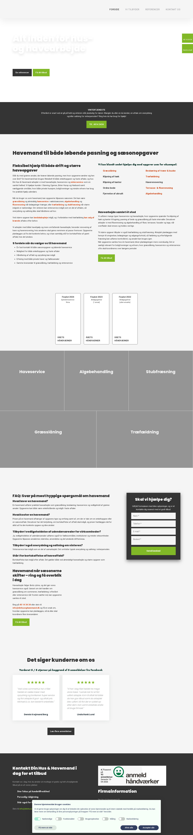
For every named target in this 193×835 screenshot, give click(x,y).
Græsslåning (109, 170)
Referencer (152, 9)
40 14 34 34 (25, 604)
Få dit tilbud (41, 72)
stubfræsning (73, 204)
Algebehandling (154, 193)
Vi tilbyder (132, 9)
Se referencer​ (22, 72)
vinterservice (77, 182)
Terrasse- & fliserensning (159, 188)
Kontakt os (173, 9)
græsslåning (19, 201)
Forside (114, 9)
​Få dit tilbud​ (21, 622)
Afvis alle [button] (129, 828)
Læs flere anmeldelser (61, 731)
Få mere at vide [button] (45, 828)
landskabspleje (41, 217)
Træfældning (152, 176)
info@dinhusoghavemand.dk (26, 608)
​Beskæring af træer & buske (161, 170)
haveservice (43, 201)
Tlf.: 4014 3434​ (96, 124)
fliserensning (19, 204)
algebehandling (72, 201)
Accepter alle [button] (148, 828)
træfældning (58, 204)
